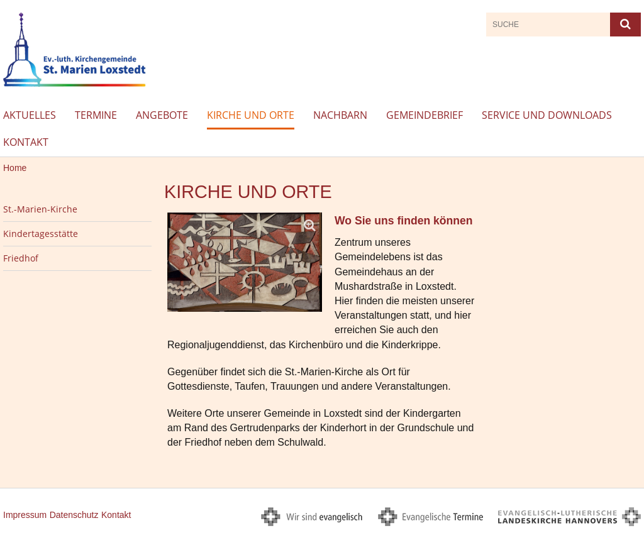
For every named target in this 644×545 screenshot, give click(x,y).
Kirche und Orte (250, 115)
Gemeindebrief (424, 115)
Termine (96, 115)
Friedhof (20, 258)
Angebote (162, 115)
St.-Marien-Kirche (40, 209)
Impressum (25, 515)
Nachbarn (340, 115)
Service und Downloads (547, 115)
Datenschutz (74, 515)
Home (14, 168)
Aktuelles (29, 115)
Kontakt (25, 142)
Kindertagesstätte (40, 233)
